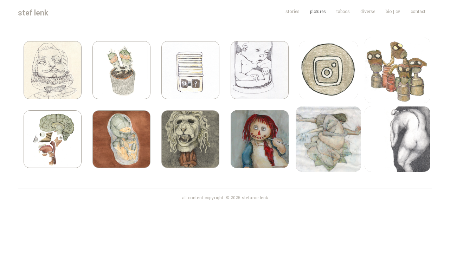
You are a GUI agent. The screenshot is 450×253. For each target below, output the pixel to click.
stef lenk (33, 12)
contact (418, 11)
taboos (343, 11)
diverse (367, 11)
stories (292, 11)
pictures (318, 11)
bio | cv (393, 11)
